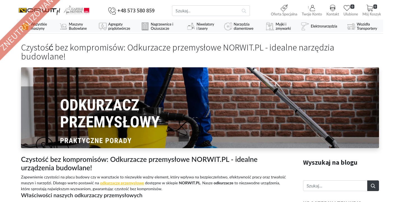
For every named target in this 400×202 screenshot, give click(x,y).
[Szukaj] (244, 10)
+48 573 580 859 (136, 10)
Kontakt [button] (332, 10)
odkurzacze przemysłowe (122, 182)
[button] (311, 10)
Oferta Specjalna (284, 10)
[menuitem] (36, 26)
